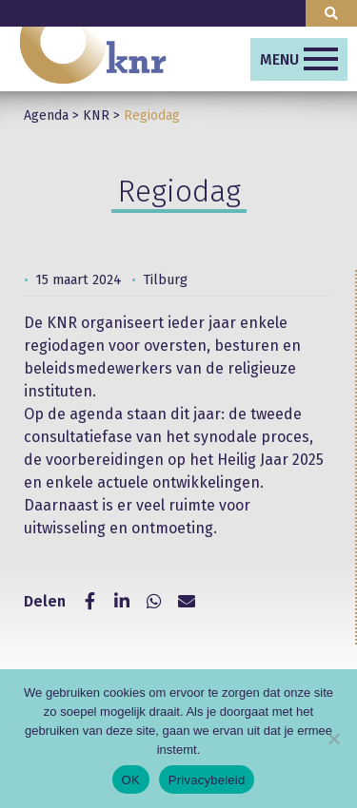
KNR (96, 115)
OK (131, 780)
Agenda (46, 115)
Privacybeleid (207, 780)
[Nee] (333, 738)
